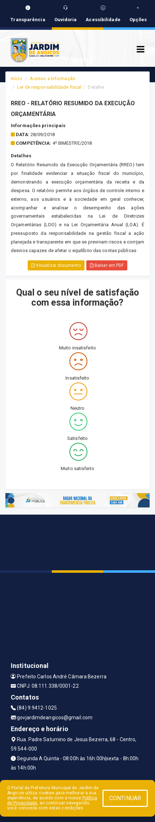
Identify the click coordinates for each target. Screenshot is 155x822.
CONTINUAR (125, 798)
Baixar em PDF (107, 265)
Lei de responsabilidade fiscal (49, 87)
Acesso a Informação (53, 78)
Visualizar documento (56, 265)
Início (16, 78)
